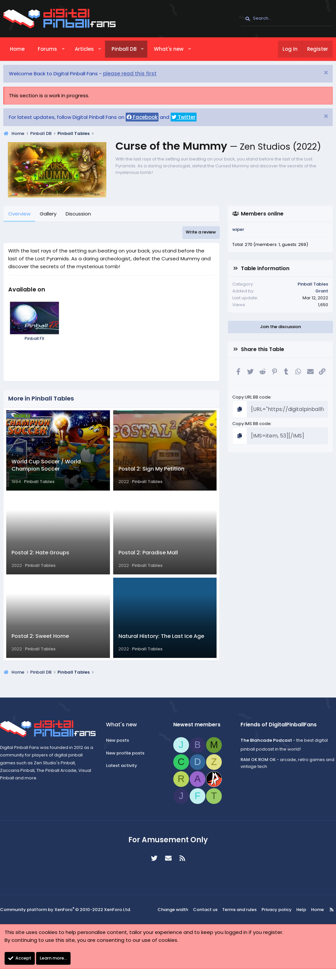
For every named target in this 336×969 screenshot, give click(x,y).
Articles (84, 49)
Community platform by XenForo (65, 910)
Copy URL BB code (251, 397)
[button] (63, 49)
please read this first (130, 73)
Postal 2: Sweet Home (40, 650)
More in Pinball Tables (41, 398)
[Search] (287, 18)
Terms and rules (240, 910)
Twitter (184, 117)
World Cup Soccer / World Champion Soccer (46, 469)
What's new (168, 49)
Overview (19, 213)
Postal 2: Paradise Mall (148, 562)
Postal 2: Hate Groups (40, 562)
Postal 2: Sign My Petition (151, 473)
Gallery (48, 213)
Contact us (208, 910)
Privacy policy (275, 910)
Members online (262, 213)
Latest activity (123, 766)
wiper (238, 229)
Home (17, 49)
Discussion (78, 213)
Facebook (142, 117)
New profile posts (127, 753)
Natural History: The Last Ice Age (161, 650)
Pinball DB (124, 49)
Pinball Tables (39, 486)
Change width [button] (177, 910)
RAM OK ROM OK (255, 760)
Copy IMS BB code (251, 422)
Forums (47, 49)
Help (297, 910)
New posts (119, 740)
